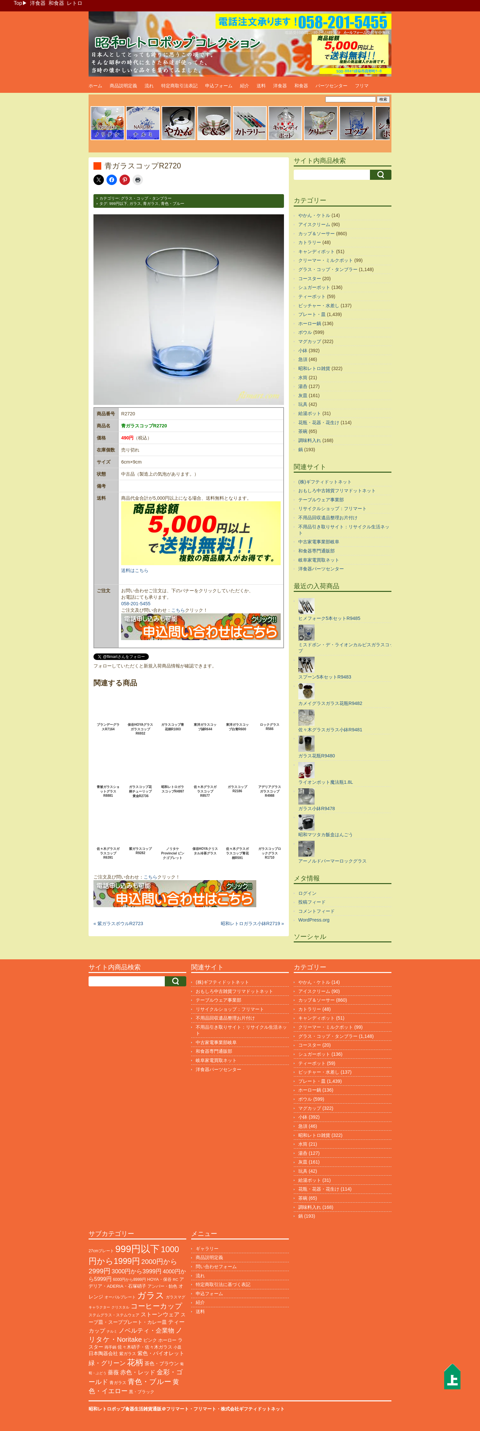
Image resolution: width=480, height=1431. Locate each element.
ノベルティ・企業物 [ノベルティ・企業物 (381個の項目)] (146, 1330)
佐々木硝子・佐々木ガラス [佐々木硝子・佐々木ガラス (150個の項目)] (145, 1347)
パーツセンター (331, 85)
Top (18, 3)
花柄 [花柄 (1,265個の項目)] (135, 1362)
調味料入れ (309, 440)
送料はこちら (134, 570)
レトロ (74, 3)
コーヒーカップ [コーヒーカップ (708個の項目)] (156, 1306)
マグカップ (309, 341)
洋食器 (38, 3)
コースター (309, 278)
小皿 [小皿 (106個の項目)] (177, 1347)
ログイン (307, 893)
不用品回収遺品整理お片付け (328, 517)
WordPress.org (314, 920)
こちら (178, 610)
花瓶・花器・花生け (318, 422)
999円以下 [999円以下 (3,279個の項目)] (137, 1248)
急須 (302, 359)
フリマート (204, 1408)
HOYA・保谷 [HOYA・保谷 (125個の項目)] (159, 1279)
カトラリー (309, 242)
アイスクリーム (314, 224)
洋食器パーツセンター (321, 568)
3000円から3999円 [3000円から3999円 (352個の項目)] (137, 1271)
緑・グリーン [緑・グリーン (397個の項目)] (107, 1363)
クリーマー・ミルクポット (325, 260)
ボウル (305, 332)
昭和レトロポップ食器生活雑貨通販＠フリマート (139, 1408)
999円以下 (118, 204)
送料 (261, 85)
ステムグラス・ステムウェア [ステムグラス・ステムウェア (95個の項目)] (114, 1315)
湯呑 (302, 386)
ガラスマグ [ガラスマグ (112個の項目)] (175, 1297)
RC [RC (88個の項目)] (175, 1279)
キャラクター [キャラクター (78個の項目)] (99, 1307)
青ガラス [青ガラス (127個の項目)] (117, 1382)
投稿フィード (312, 902)
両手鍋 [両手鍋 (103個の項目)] (110, 1347)
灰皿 (302, 395)
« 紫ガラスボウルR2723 (118, 923)
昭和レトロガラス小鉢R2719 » (252, 923)
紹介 (244, 85)
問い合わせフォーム (216, 1266)
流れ (149, 85)
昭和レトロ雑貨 (314, 368)
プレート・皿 (312, 314)
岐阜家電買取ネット (318, 560)
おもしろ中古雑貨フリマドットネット (337, 490)
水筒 (302, 377)
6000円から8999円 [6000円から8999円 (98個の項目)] (129, 1279)
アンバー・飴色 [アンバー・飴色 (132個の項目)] (162, 1286)
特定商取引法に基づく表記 (223, 1284)
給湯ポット (309, 413)
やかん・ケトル (314, 215)
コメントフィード (316, 911)
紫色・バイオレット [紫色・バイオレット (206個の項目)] (160, 1353)
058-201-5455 (135, 603)
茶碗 (302, 431)
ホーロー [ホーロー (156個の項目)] (167, 1340)
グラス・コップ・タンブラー (146, 198)
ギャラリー (207, 1248)
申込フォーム (219, 85)
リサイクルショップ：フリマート (332, 508)
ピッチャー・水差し (318, 305)
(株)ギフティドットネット (325, 481)
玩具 (302, 404)
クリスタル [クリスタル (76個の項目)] (120, 1307)
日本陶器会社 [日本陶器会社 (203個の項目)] (103, 1353)
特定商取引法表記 (179, 85)
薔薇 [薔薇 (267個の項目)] (113, 1372)
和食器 (56, 3)
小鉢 (302, 350)
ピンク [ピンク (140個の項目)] (150, 1340)
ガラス (135, 204)
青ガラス (151, 204)
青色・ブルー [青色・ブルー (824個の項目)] (149, 1382)
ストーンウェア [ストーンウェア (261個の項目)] (160, 1314)
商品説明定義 (123, 85)
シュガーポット (314, 287)
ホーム (95, 85)
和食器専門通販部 (316, 550)
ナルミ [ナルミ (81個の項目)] (111, 1331)
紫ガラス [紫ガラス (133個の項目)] (127, 1353)
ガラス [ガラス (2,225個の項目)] (150, 1295)
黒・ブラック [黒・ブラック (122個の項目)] (141, 1391)
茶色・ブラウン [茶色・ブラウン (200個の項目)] (162, 1363)
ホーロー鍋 (309, 323)
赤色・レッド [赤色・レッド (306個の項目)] (137, 1372)
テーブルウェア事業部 (321, 499)
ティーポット (312, 296)
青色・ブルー (172, 204)
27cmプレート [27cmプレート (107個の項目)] (101, 1251)
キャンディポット (316, 251)
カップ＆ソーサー (316, 233)
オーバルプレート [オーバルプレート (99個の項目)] (120, 1297)
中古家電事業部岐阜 (318, 541)
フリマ (362, 85)
